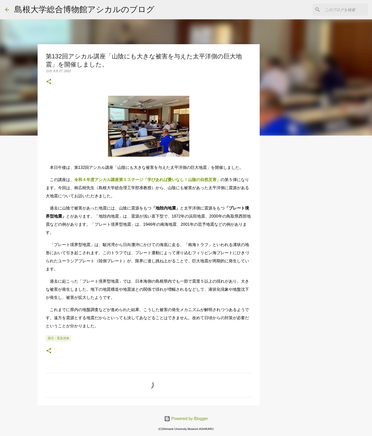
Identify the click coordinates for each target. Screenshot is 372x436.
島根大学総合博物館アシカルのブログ (84, 9)
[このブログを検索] (341, 10)
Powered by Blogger (186, 418)
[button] (49, 82)
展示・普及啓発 (58, 338)
